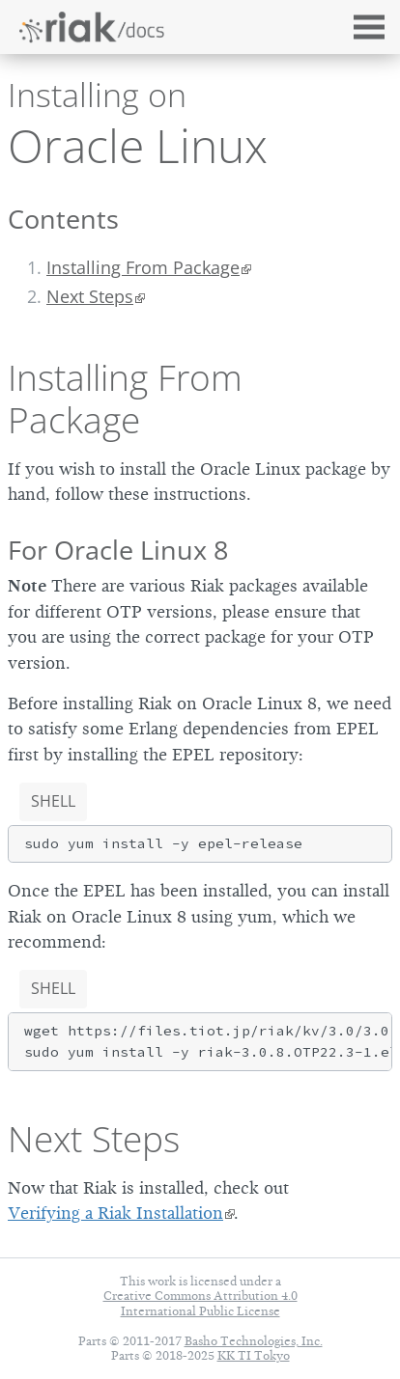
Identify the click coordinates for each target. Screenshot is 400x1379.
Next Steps (94, 1139)
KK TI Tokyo (253, 1355)
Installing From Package (143, 267)
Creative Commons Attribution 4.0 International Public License (200, 1302)
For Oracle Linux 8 (118, 549)
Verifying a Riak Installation (115, 1213)
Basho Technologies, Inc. (254, 1341)
